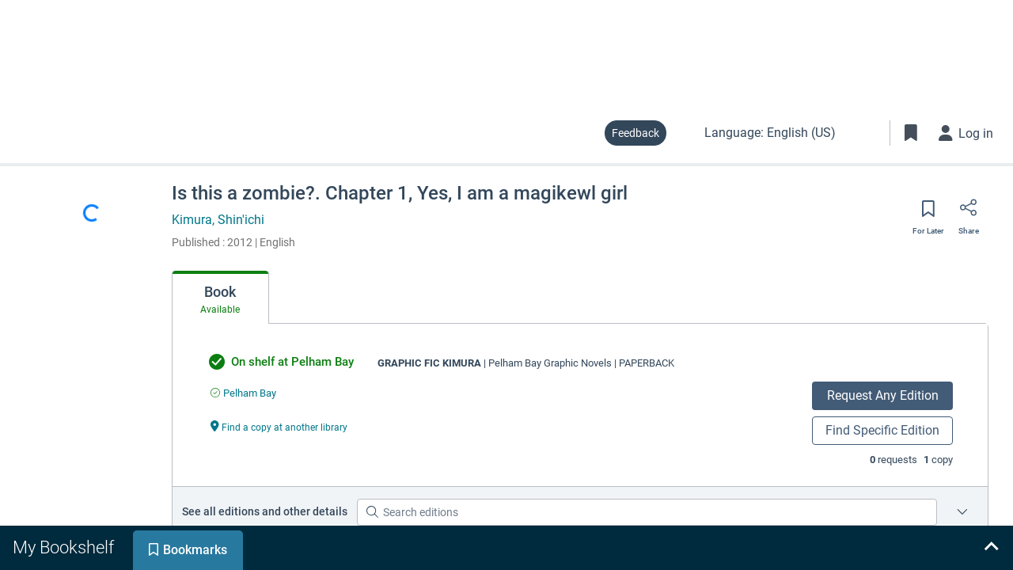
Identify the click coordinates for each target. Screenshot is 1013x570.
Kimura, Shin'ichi (218, 219)
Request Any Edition (883, 395)
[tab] (220, 298)
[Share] (968, 213)
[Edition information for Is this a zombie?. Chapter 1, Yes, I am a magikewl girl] (962, 512)
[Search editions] (647, 512)
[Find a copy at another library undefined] (279, 426)
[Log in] (966, 133)
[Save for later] (928, 213)
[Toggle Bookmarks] (911, 133)
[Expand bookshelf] (991, 548)
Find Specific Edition (882, 430)
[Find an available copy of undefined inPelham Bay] (243, 393)
